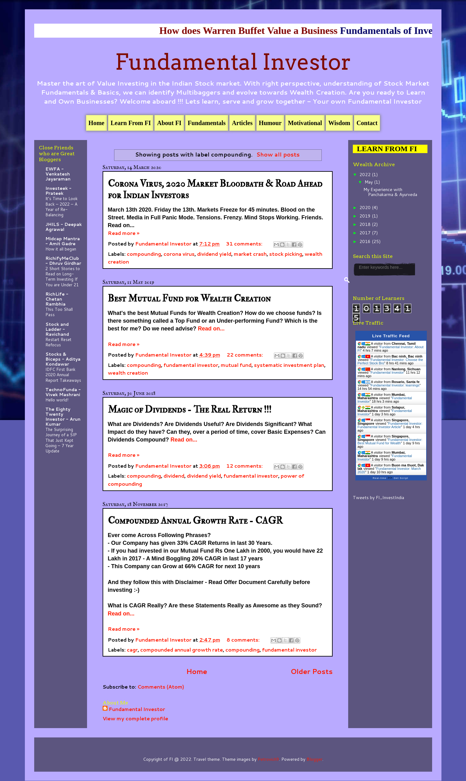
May (369, 182)
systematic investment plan (289, 364)
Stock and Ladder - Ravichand (57, 329)
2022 (365, 174)
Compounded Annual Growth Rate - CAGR (195, 520)
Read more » (123, 232)
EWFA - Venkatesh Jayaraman (58, 174)
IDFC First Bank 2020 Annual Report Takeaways (63, 374)
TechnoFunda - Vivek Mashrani (63, 392)
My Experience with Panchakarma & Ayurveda (390, 192)
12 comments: (245, 465)
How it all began (60, 249)
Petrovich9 (268, 759)
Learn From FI (131, 122)
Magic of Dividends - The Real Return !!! (189, 409)
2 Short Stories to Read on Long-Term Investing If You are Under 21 (62, 276)
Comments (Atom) (160, 686)
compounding (144, 253)
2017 (365, 233)
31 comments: (245, 243)
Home (96, 122)
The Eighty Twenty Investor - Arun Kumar (63, 416)
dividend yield (214, 253)
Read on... (211, 328)
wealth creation (128, 372)
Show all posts (278, 154)
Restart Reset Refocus (58, 342)
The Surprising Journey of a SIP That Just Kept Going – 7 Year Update (61, 440)
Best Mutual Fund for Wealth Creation (189, 298)
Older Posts (312, 671)
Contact (367, 122)
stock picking (285, 253)
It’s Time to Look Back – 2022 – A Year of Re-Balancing (61, 206)
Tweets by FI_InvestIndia (378, 497)
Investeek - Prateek (58, 190)
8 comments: (244, 639)
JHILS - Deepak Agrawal (63, 226)
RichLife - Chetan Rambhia (56, 299)
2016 (365, 241)
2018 (365, 224)
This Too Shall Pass (59, 311)
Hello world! (56, 400)
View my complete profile (135, 718)
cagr (132, 649)
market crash (250, 253)
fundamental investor (191, 364)
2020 (365, 207)
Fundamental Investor (233, 62)
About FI (169, 122)
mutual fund (236, 364)
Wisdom (339, 122)
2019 (365, 216)
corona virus (179, 253)
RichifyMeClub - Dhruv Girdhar (63, 260)
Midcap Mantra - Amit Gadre (62, 241)
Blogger (314, 759)
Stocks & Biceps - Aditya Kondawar (63, 359)
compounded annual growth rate (181, 649)
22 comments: (245, 354)
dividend (174, 475)
